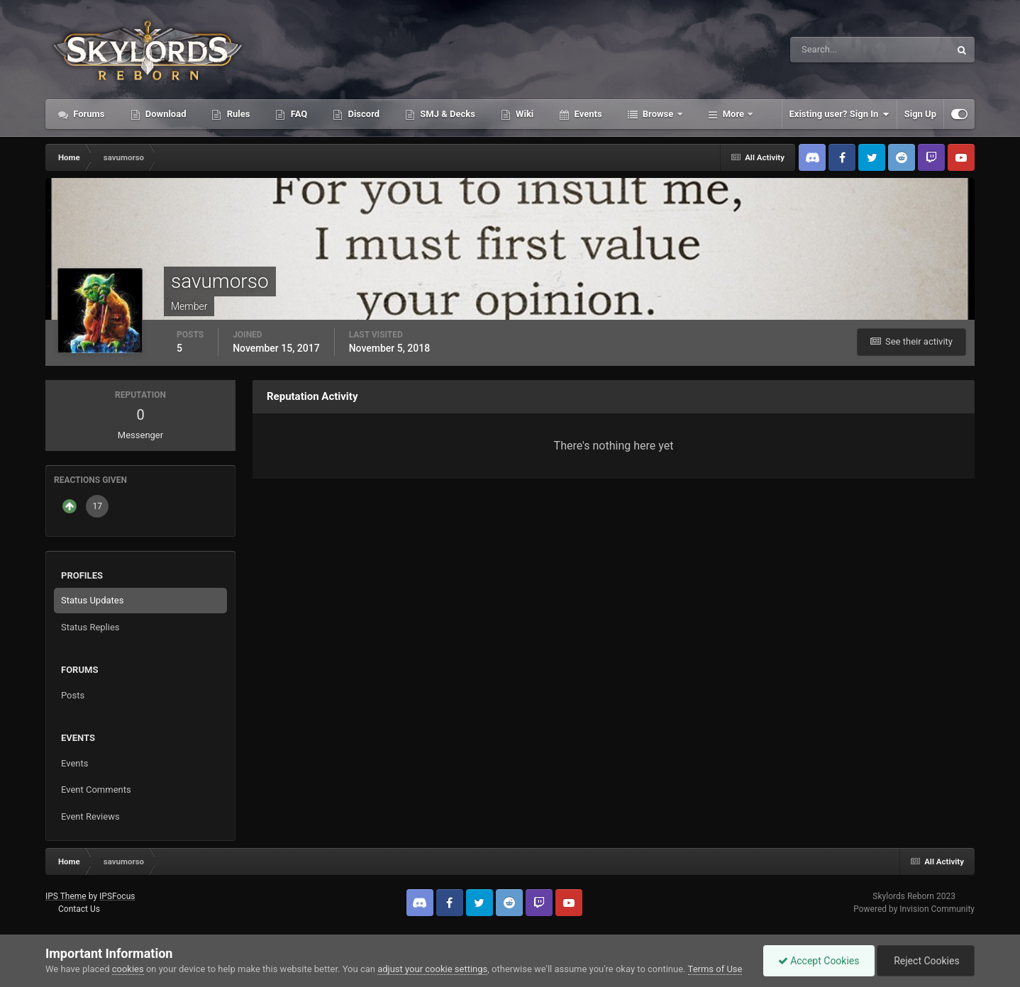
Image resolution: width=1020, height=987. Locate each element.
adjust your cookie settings (432, 969)
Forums (88, 113)
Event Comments (96, 789)
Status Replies (90, 627)
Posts (72, 695)
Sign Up (920, 113)
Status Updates (92, 600)
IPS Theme (66, 896)
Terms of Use (715, 969)
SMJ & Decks (446, 113)
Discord (362, 113)
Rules (237, 113)
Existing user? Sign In (839, 114)
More (734, 113)
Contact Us (79, 909)
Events (587, 113)
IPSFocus (117, 896)
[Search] (826, 49)
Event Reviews (90, 816)
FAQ (297, 113)
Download (165, 113)
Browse (658, 113)
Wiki (523, 113)
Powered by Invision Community (914, 909)
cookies (128, 969)
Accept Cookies (819, 960)
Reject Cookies (926, 960)
